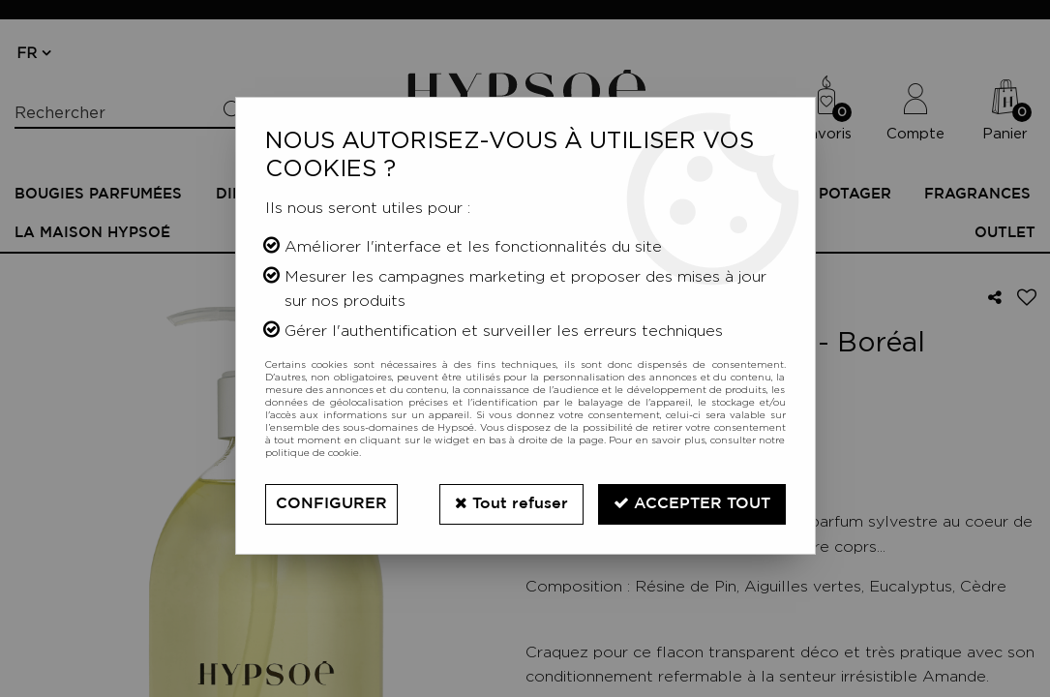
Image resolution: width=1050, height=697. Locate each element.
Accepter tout (692, 503)
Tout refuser (511, 503)
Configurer (331, 504)
